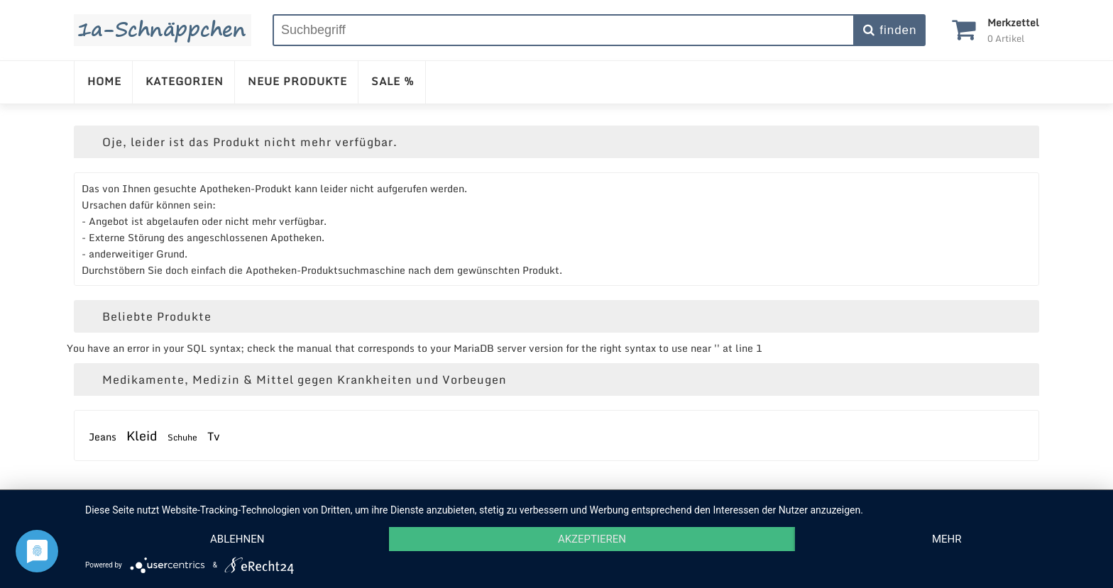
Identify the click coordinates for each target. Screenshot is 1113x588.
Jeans (102, 436)
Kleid (142, 435)
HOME (104, 80)
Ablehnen (237, 539)
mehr (947, 539)
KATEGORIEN (185, 80)
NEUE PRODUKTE (297, 80)
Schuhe (182, 437)
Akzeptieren (592, 539)
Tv (213, 436)
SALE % (393, 80)
